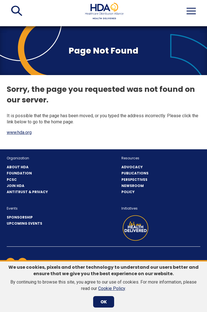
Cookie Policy (111, 288)
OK (103, 302)
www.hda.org (19, 132)
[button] (16, 11)
